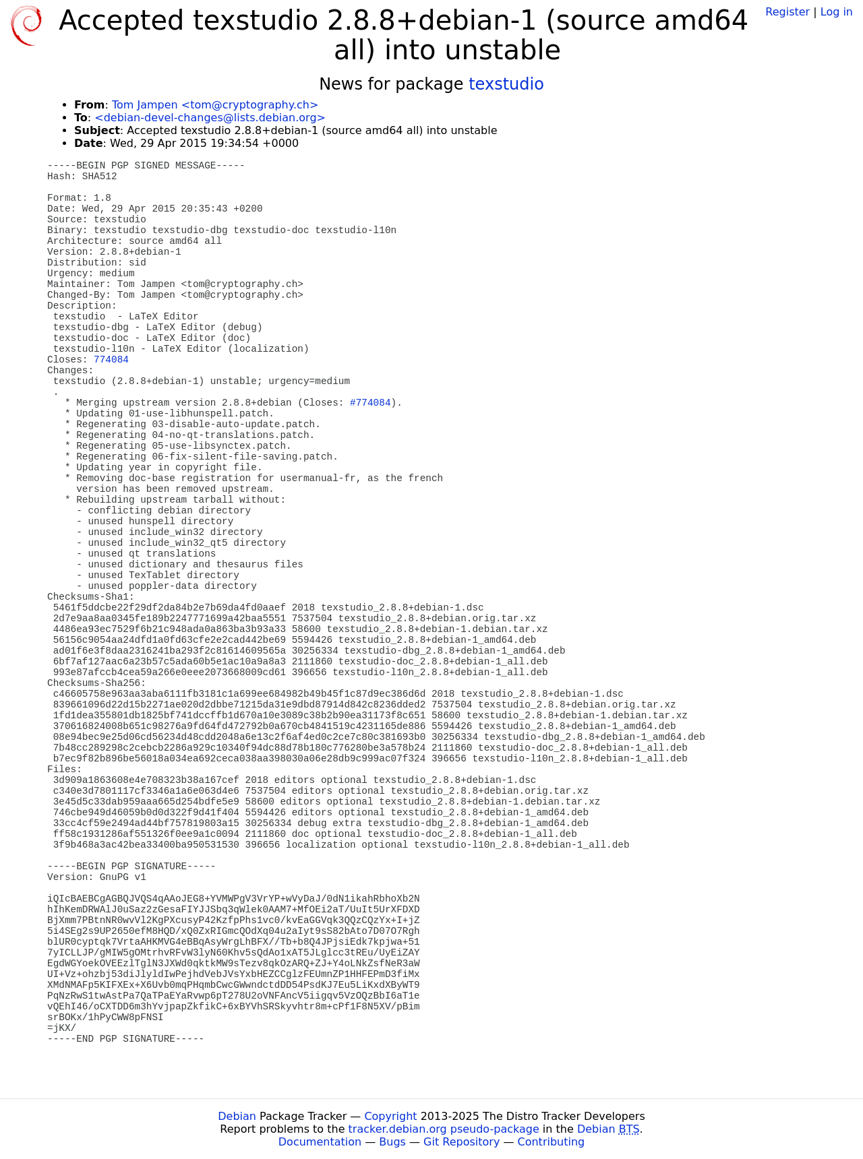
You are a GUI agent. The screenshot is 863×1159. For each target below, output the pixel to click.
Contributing (551, 1141)
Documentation (319, 1141)
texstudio (506, 84)
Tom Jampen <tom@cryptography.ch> (215, 104)
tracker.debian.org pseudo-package (444, 1129)
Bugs (392, 1141)
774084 (111, 359)
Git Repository (461, 1141)
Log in (837, 11)
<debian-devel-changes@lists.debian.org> (210, 117)
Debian (237, 1116)
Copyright (390, 1116)
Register (787, 11)
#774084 (370, 403)
